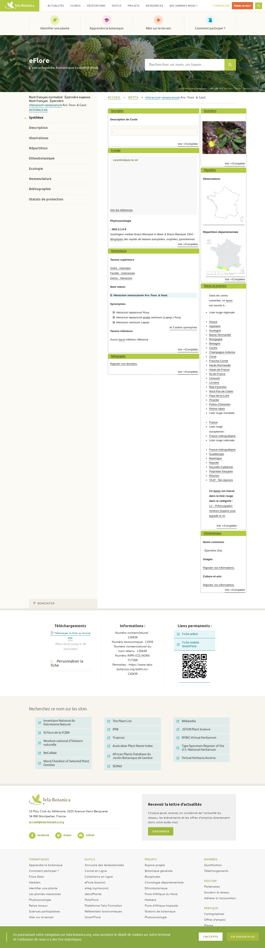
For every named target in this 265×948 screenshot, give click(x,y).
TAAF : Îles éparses (221, 480)
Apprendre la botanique (106, 28)
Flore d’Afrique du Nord (161, 894)
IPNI (112, 729)
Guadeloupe (216, 453)
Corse (212, 356)
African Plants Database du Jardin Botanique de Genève (130, 756)
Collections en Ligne (99, 876)
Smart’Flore (93, 917)
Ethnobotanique (41, 158)
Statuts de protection (46, 199)
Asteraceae (38, 110)
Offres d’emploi (214, 919)
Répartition (38, 148)
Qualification (213, 865)
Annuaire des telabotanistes (104, 865)
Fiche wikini (187, 634)
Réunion (214, 475)
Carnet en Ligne (96, 871)
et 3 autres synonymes (183, 327)
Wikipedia (186, 721)
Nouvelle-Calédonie (221, 467)
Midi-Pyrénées (217, 386)
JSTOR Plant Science (193, 729)
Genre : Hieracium (121, 278)
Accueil (114, 97)
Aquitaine (214, 326)
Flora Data (36, 876)
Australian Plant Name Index (130, 746)
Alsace (213, 321)
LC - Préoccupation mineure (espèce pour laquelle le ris (222, 510)
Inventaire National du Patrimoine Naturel (56, 722)
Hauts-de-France (219, 369)
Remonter (44, 603)
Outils (90, 859)
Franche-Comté (218, 360)
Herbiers (35, 882)
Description (38, 128)
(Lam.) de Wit (201, 88)
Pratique (211, 908)
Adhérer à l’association (220, 898)
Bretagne (214, 343)
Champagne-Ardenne (222, 352)
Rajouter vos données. (123, 363)
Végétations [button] (96, 5)
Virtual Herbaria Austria (196, 758)
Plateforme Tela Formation (103, 905)
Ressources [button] (154, 5)
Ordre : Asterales (120, 268)
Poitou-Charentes (219, 404)
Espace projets (155, 865)
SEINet (114, 766)
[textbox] (184, 65)
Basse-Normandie (220, 334)
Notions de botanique (160, 911)
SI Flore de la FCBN (54, 733)
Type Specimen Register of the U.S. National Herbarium (200, 748)
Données (211, 859)
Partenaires (212, 886)
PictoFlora (92, 900)
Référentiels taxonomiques (103, 911)
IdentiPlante (93, 894)
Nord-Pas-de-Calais (221, 391)
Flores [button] (75, 5)
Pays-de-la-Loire (219, 395)
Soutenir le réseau (216, 892)
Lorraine (214, 382)
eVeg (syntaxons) (96, 888)
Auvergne (215, 330)
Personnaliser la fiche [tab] (67, 663)
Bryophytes (152, 876)
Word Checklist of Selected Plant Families (63, 763)
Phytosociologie (40, 900)
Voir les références (121, 210)
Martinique (215, 458)
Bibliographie (40, 189)
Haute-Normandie (220, 365)
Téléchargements (216, 871)
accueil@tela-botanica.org (46, 822)
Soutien (210, 881)
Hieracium (36, 105)
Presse (208, 925)
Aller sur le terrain (158, 28)
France (213, 422)
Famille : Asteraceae (122, 273)
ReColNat (47, 753)
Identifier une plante (54, 28)
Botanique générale (158, 871)
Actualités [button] (56, 5)
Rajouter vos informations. (219, 567)
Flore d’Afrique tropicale (161, 905)
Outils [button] (116, 5)
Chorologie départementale (164, 882)
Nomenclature (40, 179)
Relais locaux (38, 905)
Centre (213, 347)
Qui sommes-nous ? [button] (184, 5)
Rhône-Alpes (217, 408)
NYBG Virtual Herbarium (196, 738)
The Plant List (119, 721)
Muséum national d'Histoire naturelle (60, 743)
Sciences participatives (44, 911)
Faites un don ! (242, 5)
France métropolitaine (222, 435)
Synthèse (36, 118)
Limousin (214, 378)
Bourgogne (216, 339)
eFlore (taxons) (95, 882)
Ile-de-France (217, 373)
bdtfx (133, 97)
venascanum (53, 105)
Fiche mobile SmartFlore (188, 644)
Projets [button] (134, 5)
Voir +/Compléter (188, 143)
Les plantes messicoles (45, 894)
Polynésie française (221, 471)
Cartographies (214, 914)
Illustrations (38, 138)
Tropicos (116, 738)
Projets (151, 859)
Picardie (214, 399)
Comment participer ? (210, 28)
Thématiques (39, 859)
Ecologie (36, 169)
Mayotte (214, 462)
